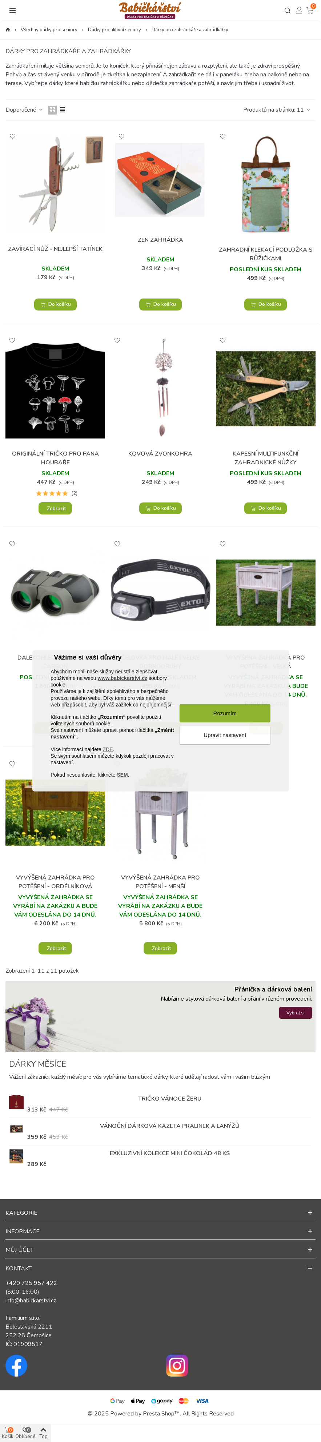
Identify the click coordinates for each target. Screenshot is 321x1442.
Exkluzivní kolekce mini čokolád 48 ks (170, 1153)
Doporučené (24, 110)
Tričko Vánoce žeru (169, 1099)
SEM (122, 775)
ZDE (108, 749)
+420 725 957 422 (31, 1283)
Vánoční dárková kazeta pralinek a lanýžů (170, 1126)
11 (304, 110)
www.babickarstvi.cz (122, 678)
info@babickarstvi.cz (30, 1301)
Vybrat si (295, 1013)
